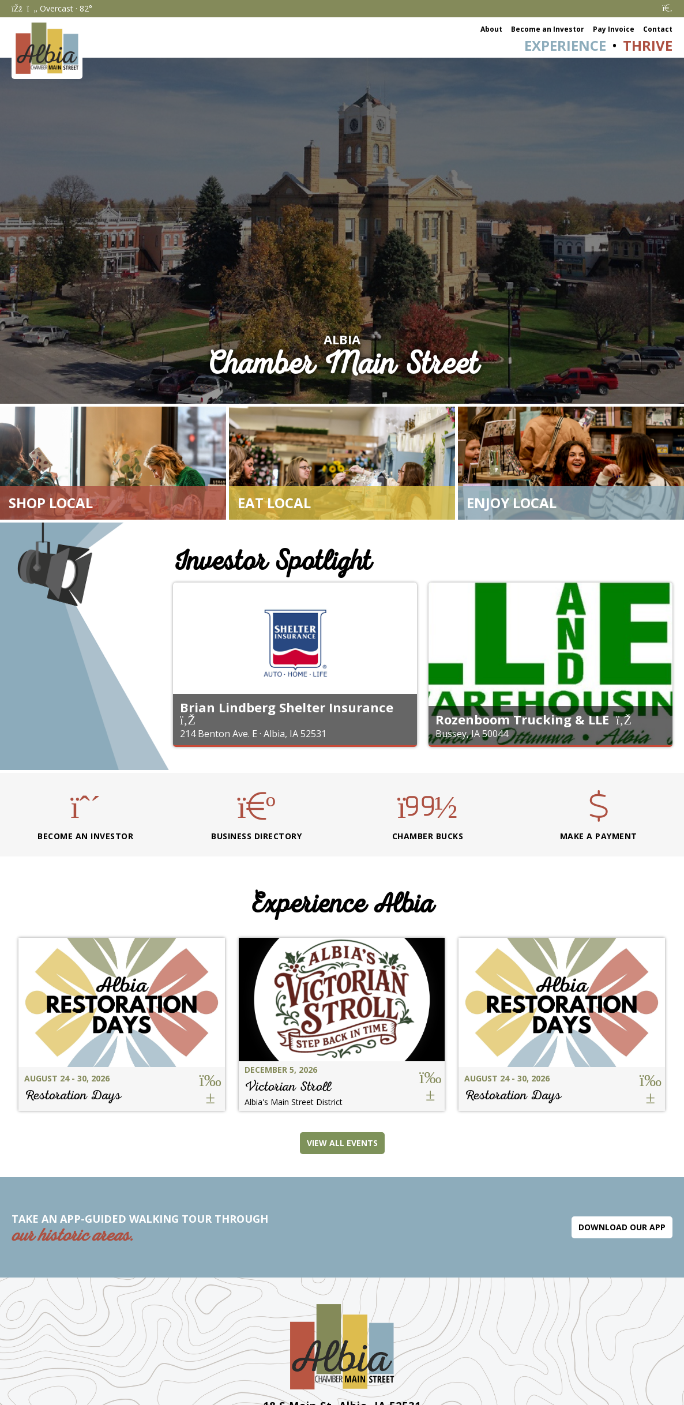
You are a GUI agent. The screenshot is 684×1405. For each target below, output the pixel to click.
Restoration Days (72, 1095)
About (491, 29)
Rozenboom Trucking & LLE (522, 719)
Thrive (647, 45)
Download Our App (622, 1227)
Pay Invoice (613, 29)
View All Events (342, 1142)
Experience (565, 45)
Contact (657, 29)
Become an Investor (547, 29)
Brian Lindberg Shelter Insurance (286, 707)
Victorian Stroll (288, 1086)
